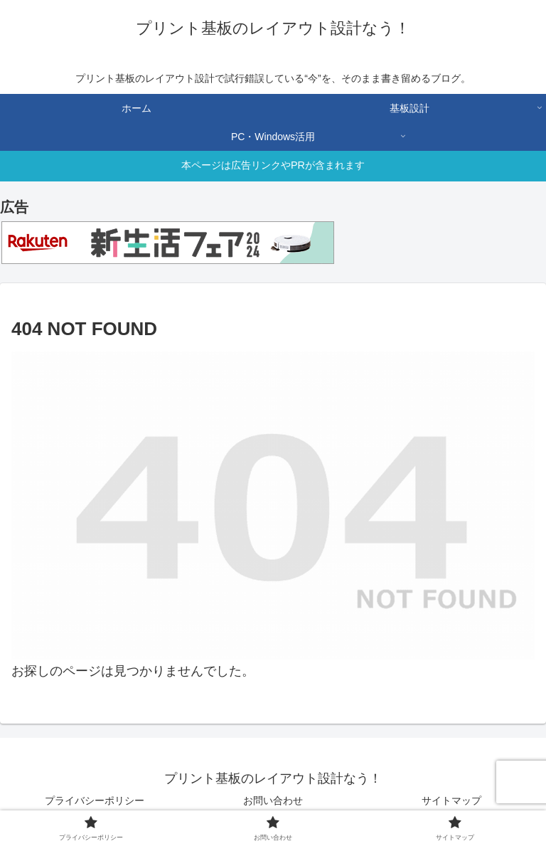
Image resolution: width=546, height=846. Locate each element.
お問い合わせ (273, 800)
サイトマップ (451, 800)
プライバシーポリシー (94, 800)
